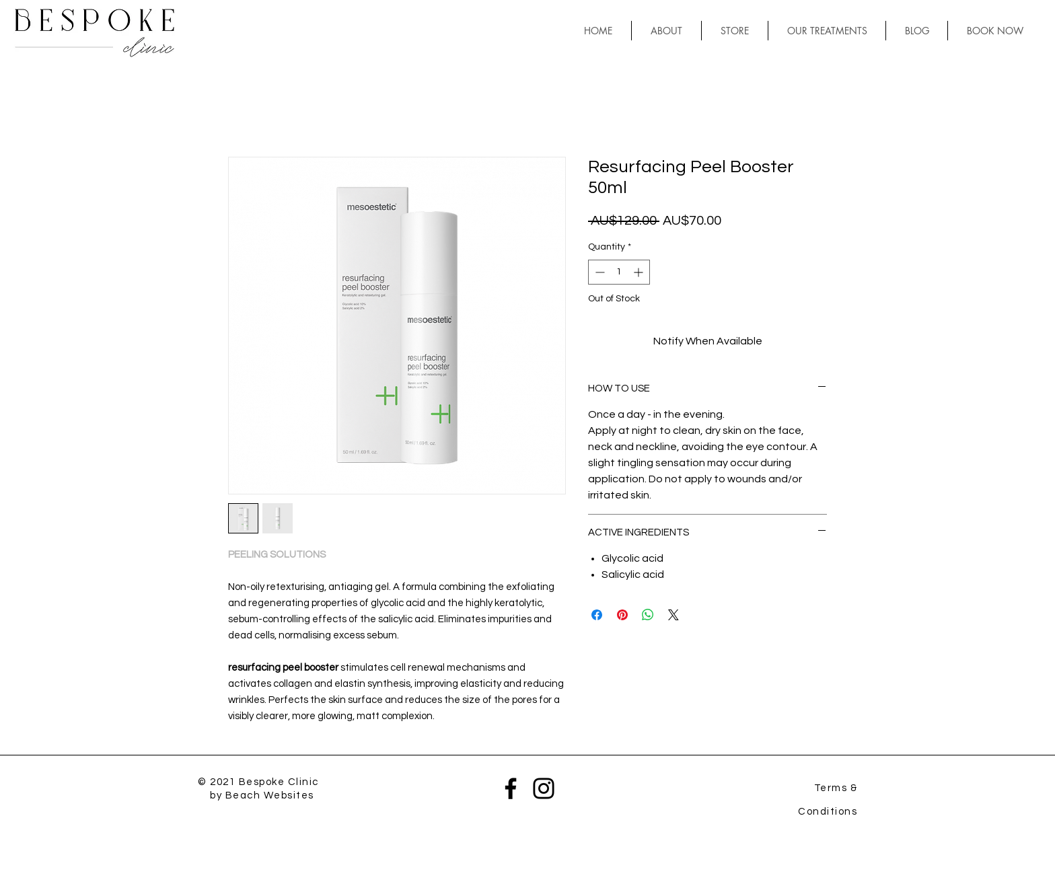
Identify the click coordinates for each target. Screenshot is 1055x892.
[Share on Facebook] (597, 615)
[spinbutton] (619, 272)
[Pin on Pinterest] (622, 615)
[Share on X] (673, 615)
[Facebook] (511, 788)
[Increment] (639, 272)
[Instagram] (544, 788)
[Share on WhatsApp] (648, 615)
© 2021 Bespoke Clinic (258, 782)
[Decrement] (598, 272)
